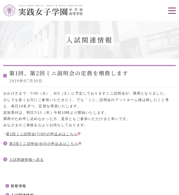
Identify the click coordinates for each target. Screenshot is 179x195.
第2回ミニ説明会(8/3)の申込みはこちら (43, 144)
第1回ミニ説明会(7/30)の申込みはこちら (41, 134)
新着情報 (18, 186)
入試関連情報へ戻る (26, 160)
